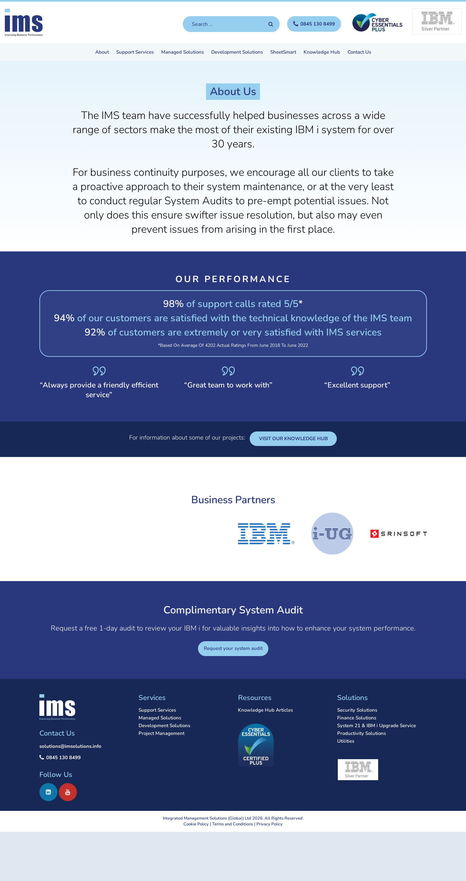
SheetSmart (283, 52)
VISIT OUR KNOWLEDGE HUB (293, 438)
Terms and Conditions (232, 824)
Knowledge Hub (322, 52)
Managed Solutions (182, 52)
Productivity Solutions (361, 733)
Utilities (345, 741)
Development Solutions (237, 52)
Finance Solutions (356, 718)
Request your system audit (233, 648)
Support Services (135, 52)
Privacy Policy (269, 824)
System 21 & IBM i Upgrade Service (376, 725)
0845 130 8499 (63, 757)
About (102, 52)
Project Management (161, 733)
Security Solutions (357, 710)
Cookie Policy (196, 824)
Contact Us (359, 52)
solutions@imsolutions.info (70, 746)
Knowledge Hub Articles (265, 710)
